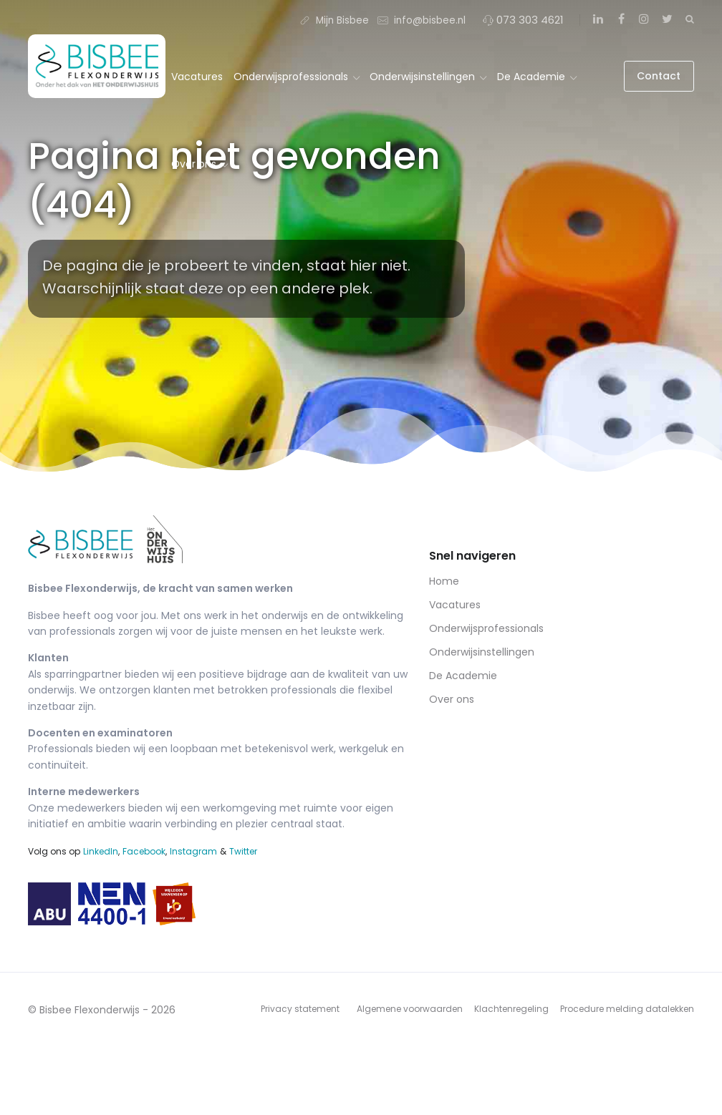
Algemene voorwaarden (410, 1009)
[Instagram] (643, 19)
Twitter (243, 851)
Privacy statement (300, 1009)
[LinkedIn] (598, 19)
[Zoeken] (689, 18)
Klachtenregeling (511, 1009)
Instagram (193, 851)
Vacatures (197, 76)
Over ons (199, 164)
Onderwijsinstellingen (428, 76)
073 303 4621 (523, 19)
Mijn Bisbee (334, 19)
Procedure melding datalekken (627, 1009)
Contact (658, 76)
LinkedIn (100, 851)
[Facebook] (621, 19)
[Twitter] (666, 19)
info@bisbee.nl (421, 19)
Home (444, 581)
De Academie (537, 76)
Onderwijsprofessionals (297, 76)
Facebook (143, 851)
